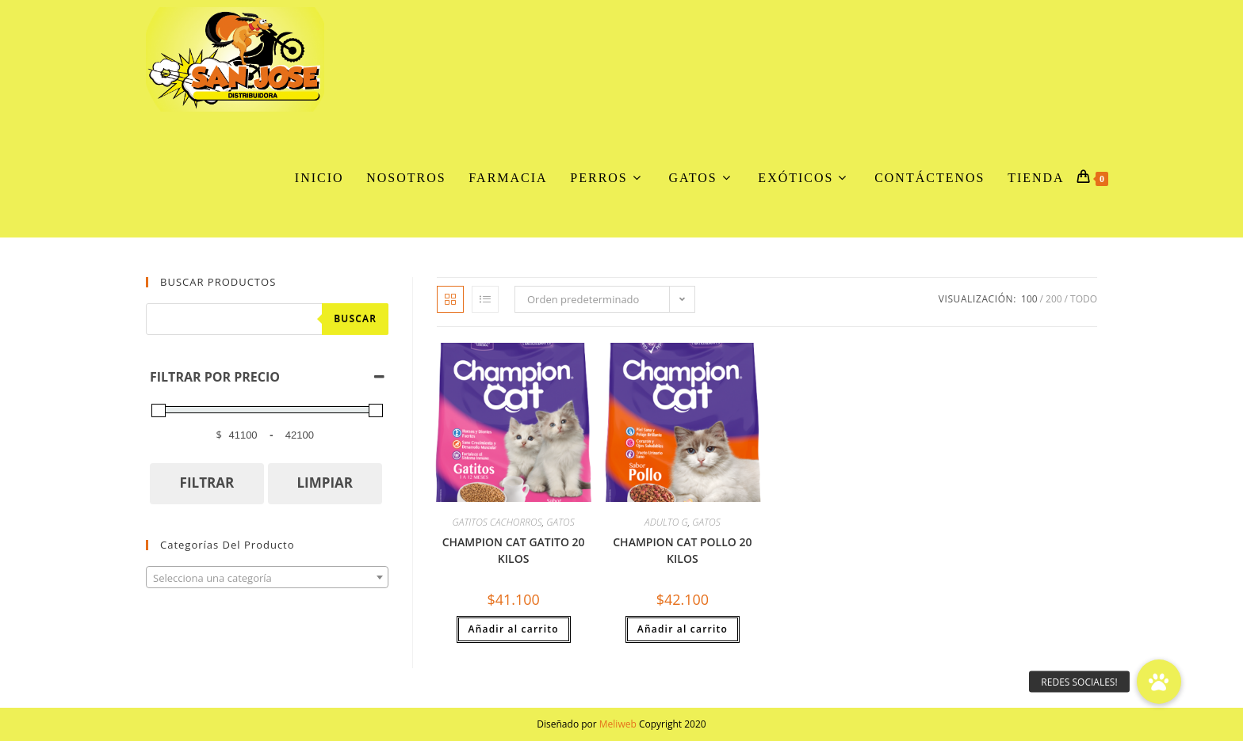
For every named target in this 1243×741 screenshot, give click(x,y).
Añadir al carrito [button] (514, 629)
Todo (1083, 299)
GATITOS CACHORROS (497, 522)
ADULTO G (666, 522)
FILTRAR (207, 482)
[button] (1159, 681)
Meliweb (618, 724)
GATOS (560, 522)
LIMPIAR (324, 482)
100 (1029, 299)
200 (1054, 299)
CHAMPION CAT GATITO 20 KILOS (513, 550)
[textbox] (267, 578)
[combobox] (267, 577)
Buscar (355, 318)
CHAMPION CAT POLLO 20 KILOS (682, 550)
